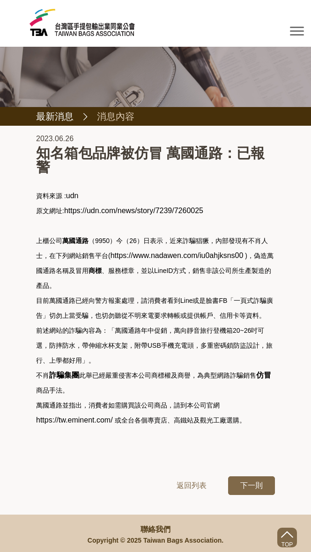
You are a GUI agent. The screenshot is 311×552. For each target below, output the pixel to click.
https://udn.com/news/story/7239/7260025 (133, 211)
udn (72, 196)
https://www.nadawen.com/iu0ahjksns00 (177, 255)
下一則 (251, 485)
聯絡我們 (155, 529)
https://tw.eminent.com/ (74, 420)
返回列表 (192, 485)
